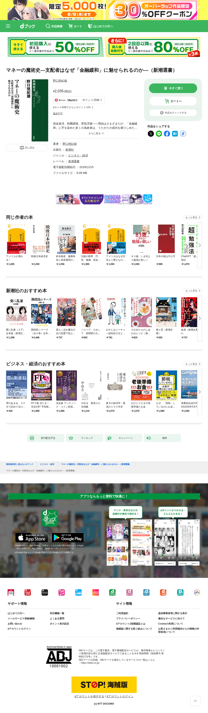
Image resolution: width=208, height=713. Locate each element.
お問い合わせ (15, 623)
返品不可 (58, 113)
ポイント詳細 (90, 99)
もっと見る (191, 217)
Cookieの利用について (170, 623)
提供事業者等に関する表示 (172, 613)
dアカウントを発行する (89, 696)
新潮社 (69, 149)
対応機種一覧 (57, 613)
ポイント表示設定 (59, 623)
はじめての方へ (16, 613)
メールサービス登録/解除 (21, 618)
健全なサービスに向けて (171, 618)
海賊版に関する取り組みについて (134, 628)
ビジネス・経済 (78, 155)
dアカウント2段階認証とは (130, 623)
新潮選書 (74, 161)
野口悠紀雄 (60, 80)
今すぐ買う (176, 88)
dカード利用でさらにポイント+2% (72, 107)
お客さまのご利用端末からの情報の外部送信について (178, 630)
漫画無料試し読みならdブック (19, 464)
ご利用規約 (122, 613)
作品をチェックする (176, 112)
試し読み (30, 147)
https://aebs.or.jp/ (90, 662)
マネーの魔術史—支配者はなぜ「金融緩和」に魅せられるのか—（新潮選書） (96, 464)
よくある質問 (57, 618)
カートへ (176, 101)
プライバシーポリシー (128, 618)
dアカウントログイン (19, 628)
